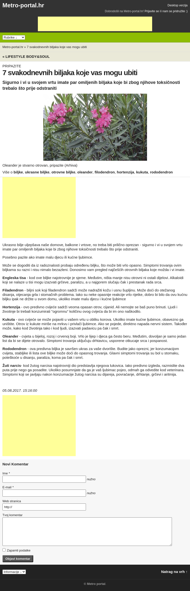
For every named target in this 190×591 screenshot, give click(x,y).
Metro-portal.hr (23, 5)
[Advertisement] (95, 24)
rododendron (161, 172)
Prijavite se (152, 11)
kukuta (142, 172)
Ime (6, 473)
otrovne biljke (63, 172)
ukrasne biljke (37, 172)
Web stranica (11, 501)
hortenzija (125, 172)
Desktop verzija (178, 5)
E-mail (8, 487)
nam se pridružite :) (175, 11)
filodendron (105, 172)
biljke (18, 172)
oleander (85, 172)
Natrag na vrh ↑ (174, 572)
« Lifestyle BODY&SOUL (26, 56)
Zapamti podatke (16, 550)
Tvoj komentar (12, 515)
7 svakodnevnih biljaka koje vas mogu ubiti (57, 47)
